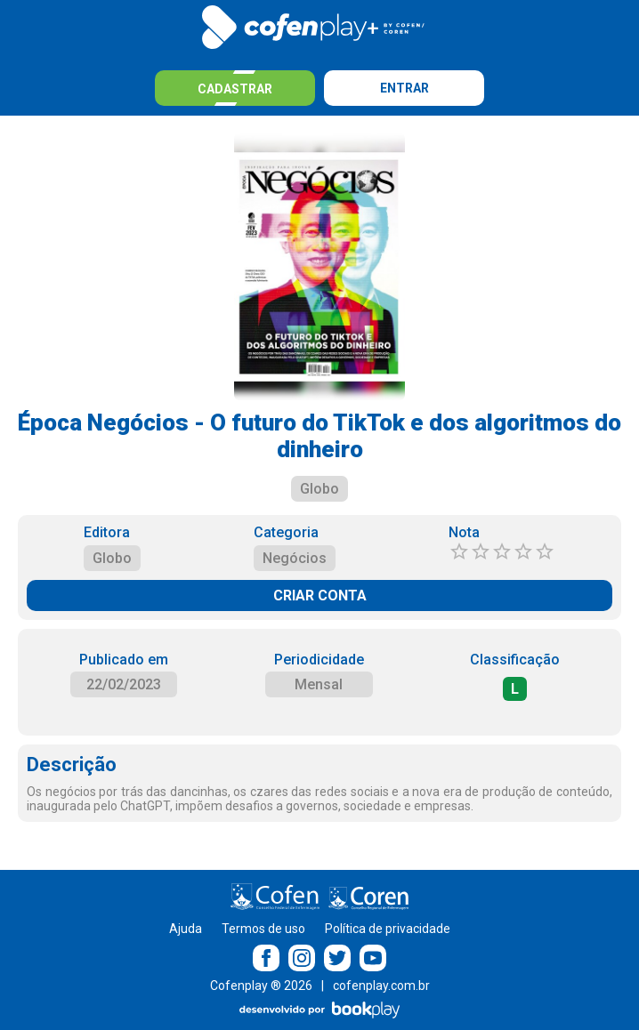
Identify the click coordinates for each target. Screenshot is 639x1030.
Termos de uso (263, 928)
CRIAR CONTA (320, 595)
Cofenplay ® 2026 (261, 985)
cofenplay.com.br (381, 985)
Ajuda (185, 928)
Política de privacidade (387, 928)
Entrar (404, 88)
